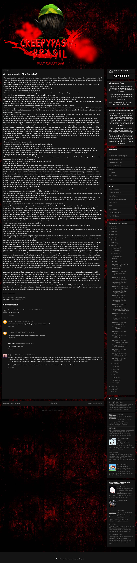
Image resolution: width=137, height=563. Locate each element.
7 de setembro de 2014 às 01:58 (32, 310)
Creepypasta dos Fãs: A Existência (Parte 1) (119, 278)
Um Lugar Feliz (113, 452)
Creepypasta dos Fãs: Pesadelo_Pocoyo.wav (120, 341)
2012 (113, 389)
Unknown (11, 332)
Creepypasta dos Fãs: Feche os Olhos (119, 296)
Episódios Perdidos (115, 166)
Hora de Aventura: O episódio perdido (123, 465)
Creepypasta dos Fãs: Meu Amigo (119, 327)
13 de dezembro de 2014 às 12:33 (25, 355)
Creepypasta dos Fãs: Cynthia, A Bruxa (119, 323)
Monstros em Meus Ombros (117, 199)
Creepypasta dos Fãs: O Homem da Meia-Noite (120, 287)
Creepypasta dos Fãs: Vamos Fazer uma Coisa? (119, 273)
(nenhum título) (122, 500)
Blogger (81, 559)
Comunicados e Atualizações (118, 156)
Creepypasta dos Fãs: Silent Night (119, 283)
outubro (115, 253)
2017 (113, 237)
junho (115, 369)
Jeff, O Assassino (122, 487)
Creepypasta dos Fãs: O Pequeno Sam (120, 265)
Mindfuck (111, 169)
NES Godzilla (113, 202)
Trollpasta (112, 172)
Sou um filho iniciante (115, 402)
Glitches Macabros (115, 192)
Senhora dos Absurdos (15, 310)
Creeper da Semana (115, 159)
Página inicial (53, 403)
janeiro (115, 383)
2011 (113, 392)
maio (114, 372)
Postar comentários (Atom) (55, 410)
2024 (113, 226)
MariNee (10, 321)
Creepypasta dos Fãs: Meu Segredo (119, 359)
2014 (113, 245)
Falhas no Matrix (114, 189)
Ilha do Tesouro (113, 196)
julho (114, 366)
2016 (113, 240)
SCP (110, 206)
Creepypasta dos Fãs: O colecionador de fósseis (120, 310)
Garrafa (114, 258)
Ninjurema (11, 355)
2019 (113, 231)
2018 (113, 234)
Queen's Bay (116, 269)
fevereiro (116, 380)
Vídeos (111, 179)
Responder (11, 315)
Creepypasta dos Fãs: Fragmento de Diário (119, 354)
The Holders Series (115, 212)
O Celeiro (115, 261)
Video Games (113, 176)
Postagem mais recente (11, 403)
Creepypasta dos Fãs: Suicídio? (119, 336)
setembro (116, 256)
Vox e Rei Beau (114, 216)
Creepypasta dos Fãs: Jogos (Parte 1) (119, 292)
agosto (115, 363)
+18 (110, 152)
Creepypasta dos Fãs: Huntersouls (119, 305)
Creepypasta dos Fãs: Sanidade (119, 350)
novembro (116, 251)
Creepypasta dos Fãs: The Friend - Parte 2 (120, 345)
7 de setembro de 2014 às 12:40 (24, 332)
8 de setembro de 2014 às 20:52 (23, 343)
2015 (113, 243)
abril (114, 374)
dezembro (116, 248)
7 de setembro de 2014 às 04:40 (23, 321)
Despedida (120, 414)
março (115, 377)
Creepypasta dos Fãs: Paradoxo (119, 301)
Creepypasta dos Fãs (17, 299)
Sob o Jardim (113, 209)
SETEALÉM (112, 428)
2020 (113, 229)
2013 (113, 386)
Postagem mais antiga (94, 403)
